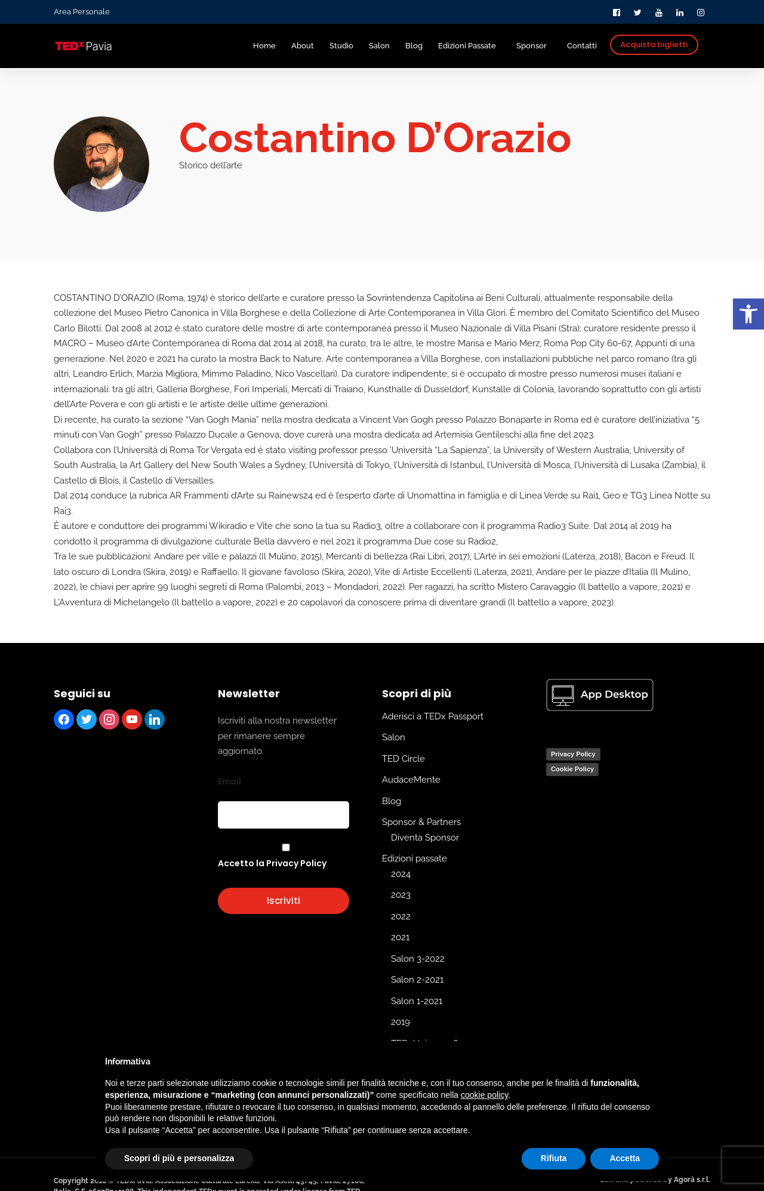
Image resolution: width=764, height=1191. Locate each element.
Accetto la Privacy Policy (272, 863)
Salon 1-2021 (416, 1000)
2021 (400, 937)
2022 (401, 915)
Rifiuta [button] (554, 1158)
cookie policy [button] (484, 1095)
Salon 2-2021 (417, 979)
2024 (401, 873)
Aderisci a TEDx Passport (432, 715)
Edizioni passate (414, 858)
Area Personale (82, 11)
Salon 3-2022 (418, 958)
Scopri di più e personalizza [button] (179, 1158)
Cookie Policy (572, 769)
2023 (401, 895)
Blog (391, 800)
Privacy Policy (573, 753)
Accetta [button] (624, 1158)
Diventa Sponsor (425, 837)
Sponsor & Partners (421, 822)
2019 (400, 1022)
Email (229, 781)
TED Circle (403, 758)
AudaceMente (411, 779)
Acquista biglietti (654, 44)
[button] (748, 314)
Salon (393, 737)
